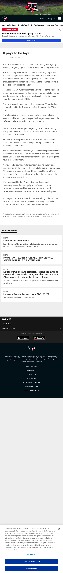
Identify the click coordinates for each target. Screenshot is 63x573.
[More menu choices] (59, 18)
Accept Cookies (31, 568)
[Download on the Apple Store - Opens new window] (23, 338)
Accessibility (31, 370)
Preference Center (31, 390)
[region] (31, 549)
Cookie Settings (31, 386)
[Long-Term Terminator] (31, 242)
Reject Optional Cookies (31, 561)
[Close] (60, 30)
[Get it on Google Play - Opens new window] (39, 339)
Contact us (31, 374)
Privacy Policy (31, 366)
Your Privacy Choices (31, 382)
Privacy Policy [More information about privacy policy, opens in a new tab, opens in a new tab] (13, 550)
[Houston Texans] (31, 349)
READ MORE (31, 40)
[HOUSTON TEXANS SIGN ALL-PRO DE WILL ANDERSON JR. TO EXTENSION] (31, 258)
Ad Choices (31, 378)
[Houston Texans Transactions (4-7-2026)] (31, 295)
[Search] (55, 18)
